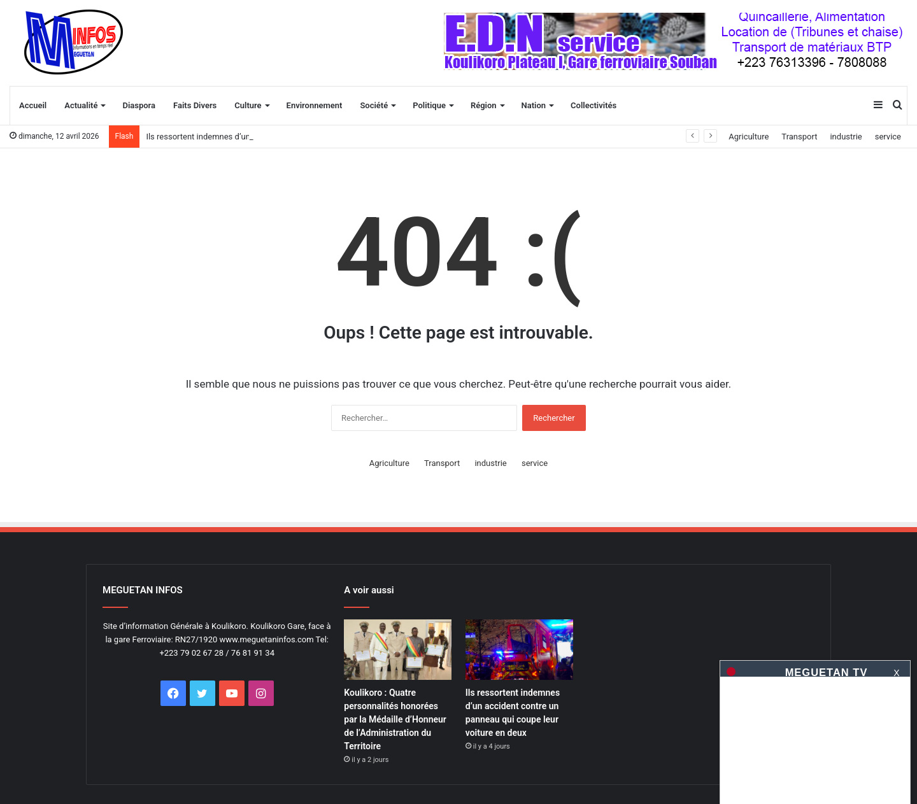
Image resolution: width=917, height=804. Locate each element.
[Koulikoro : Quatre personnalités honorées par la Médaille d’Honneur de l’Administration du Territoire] (397, 649)
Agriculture (749, 136)
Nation (534, 105)
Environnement (315, 105)
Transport (799, 136)
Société (374, 105)
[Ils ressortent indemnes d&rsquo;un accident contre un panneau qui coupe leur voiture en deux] (519, 649)
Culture (247, 105)
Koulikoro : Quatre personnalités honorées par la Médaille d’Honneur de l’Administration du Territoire (395, 719)
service (888, 136)
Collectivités (593, 105)
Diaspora (138, 105)
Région (484, 105)
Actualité (80, 105)
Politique (429, 105)
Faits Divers (195, 105)
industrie (846, 136)
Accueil (32, 105)
